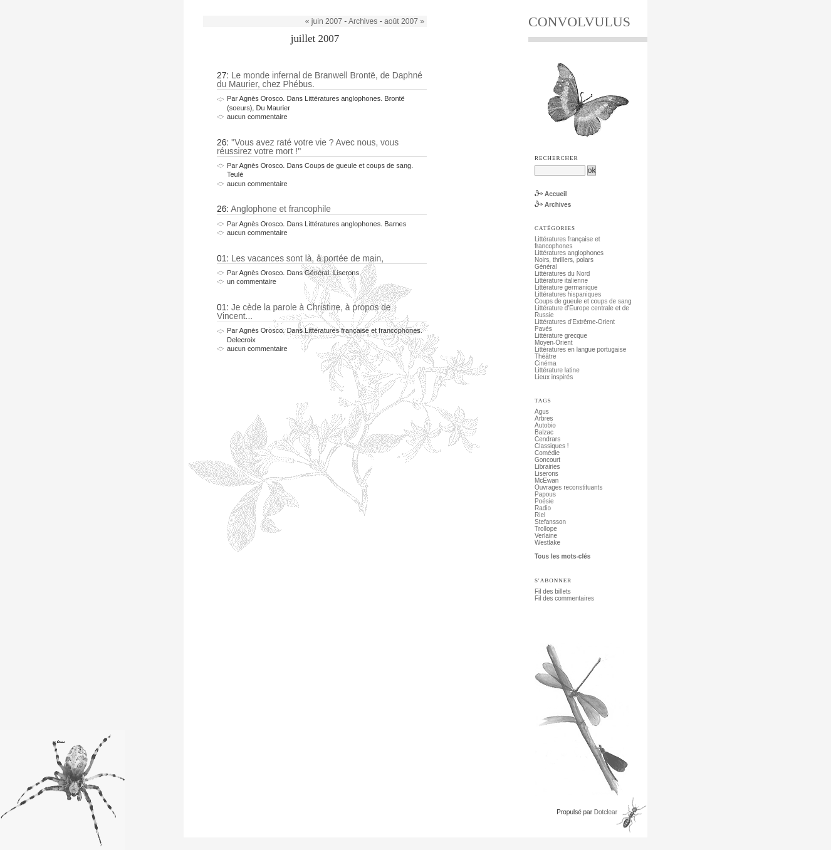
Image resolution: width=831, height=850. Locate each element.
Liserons (546, 473)
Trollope (546, 528)
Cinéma (545, 363)
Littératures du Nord (562, 273)
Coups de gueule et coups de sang (583, 301)
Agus (542, 411)
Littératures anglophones (569, 252)
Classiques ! (551, 446)
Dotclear (605, 812)
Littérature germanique (566, 287)
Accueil (556, 194)
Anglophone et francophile (281, 209)
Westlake (547, 542)
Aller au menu (265, 3)
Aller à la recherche (316, 3)
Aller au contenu (218, 3)
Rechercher (556, 158)
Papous (545, 494)
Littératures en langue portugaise (580, 349)
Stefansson (550, 521)
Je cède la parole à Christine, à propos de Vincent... (303, 312)
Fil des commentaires (564, 598)
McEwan (546, 480)
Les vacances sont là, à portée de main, (307, 258)
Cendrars (547, 439)
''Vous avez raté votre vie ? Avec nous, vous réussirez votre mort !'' (308, 147)
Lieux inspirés (554, 377)
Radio (543, 508)
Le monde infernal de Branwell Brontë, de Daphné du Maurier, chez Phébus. (319, 80)
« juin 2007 (323, 21)
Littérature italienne (561, 280)
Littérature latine (557, 370)
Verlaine (546, 535)
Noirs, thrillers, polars (564, 259)
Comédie (547, 452)
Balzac (544, 432)
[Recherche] (560, 170)
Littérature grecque (561, 335)
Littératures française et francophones (567, 242)
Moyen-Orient (554, 342)
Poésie (544, 501)
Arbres (544, 418)
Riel (540, 515)
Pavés (543, 328)
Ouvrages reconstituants (568, 487)
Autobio (545, 425)
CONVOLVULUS (579, 21)
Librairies (547, 466)
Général (546, 266)
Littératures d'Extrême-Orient (575, 321)
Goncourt (547, 459)
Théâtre (545, 356)
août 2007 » (404, 21)
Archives (362, 21)
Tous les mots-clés (562, 556)
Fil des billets (553, 591)
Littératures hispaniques (568, 294)
